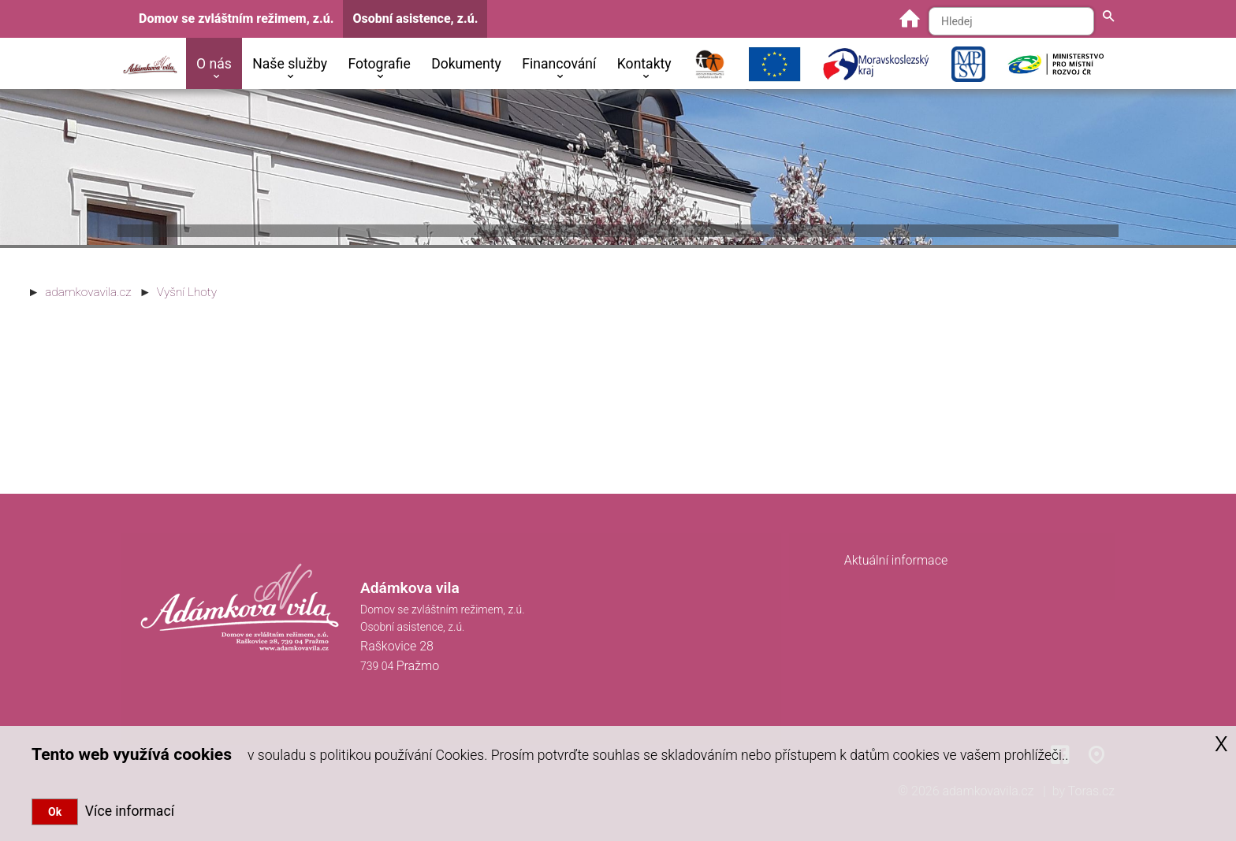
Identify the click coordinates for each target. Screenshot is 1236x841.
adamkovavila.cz (88, 292)
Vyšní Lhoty (187, 292)
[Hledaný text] (1011, 21)
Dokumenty (466, 64)
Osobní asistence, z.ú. (415, 18)
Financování (559, 64)
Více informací (126, 811)
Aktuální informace (896, 560)
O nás (214, 64)
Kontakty (644, 64)
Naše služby (289, 64)
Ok (54, 812)
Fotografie (379, 64)
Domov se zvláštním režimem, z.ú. (236, 18)
